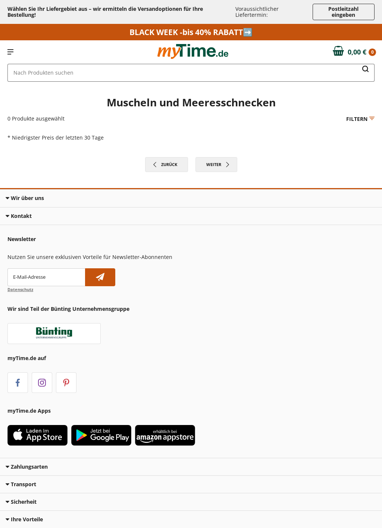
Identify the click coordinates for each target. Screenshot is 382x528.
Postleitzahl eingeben (343, 11)
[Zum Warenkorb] (354, 52)
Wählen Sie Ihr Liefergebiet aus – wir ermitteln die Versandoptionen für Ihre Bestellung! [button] (105, 11)
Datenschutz (20, 289)
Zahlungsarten (27, 466)
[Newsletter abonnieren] (100, 277)
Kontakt (19, 215)
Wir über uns (25, 197)
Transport (21, 484)
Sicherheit (21, 501)
